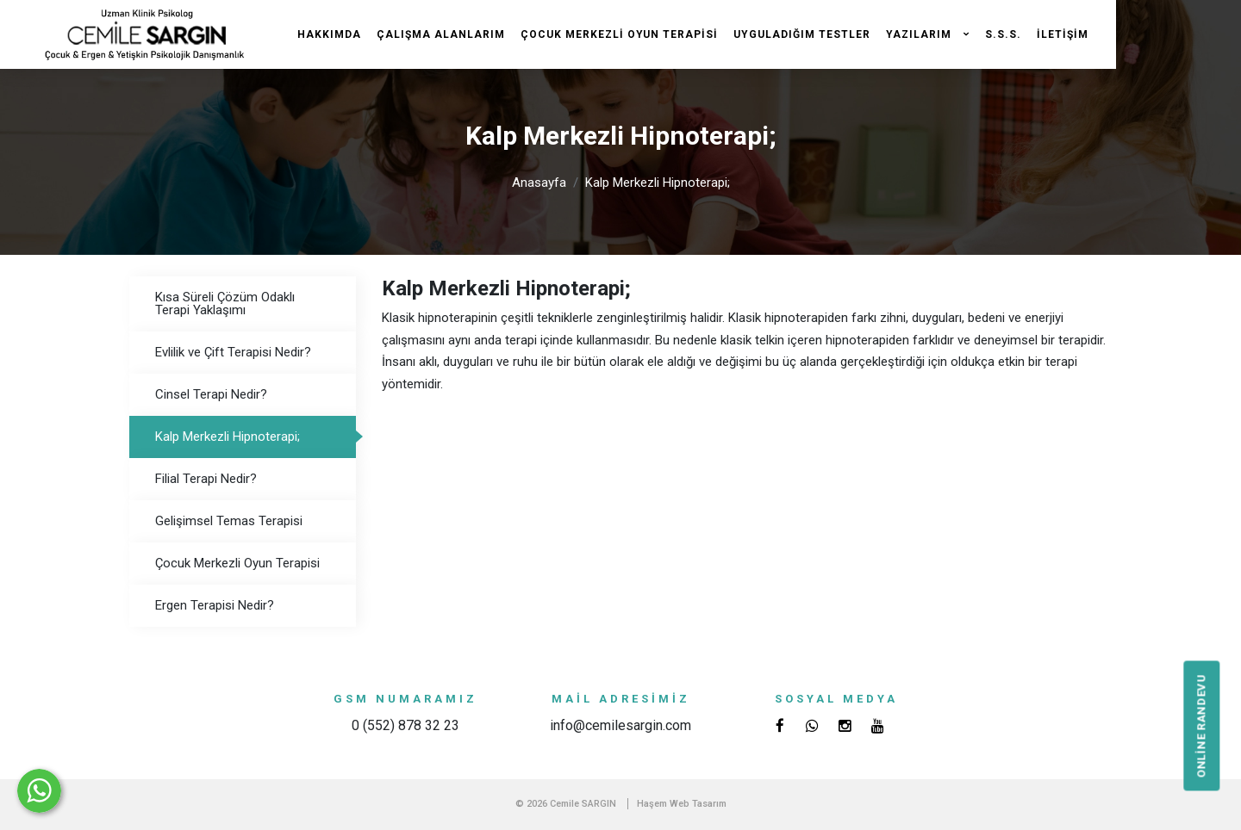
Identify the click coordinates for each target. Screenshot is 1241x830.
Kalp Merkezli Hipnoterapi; (657, 182)
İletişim (1062, 34)
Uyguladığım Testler (801, 34)
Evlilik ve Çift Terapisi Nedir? (233, 352)
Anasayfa (539, 182)
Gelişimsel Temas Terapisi (228, 521)
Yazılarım (920, 34)
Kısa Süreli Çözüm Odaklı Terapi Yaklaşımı (225, 303)
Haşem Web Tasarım (682, 803)
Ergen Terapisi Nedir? (214, 605)
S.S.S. (1003, 34)
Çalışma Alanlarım (441, 34)
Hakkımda (329, 34)
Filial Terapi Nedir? (206, 478)
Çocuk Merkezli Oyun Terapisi (619, 34)
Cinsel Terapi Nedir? (211, 394)
